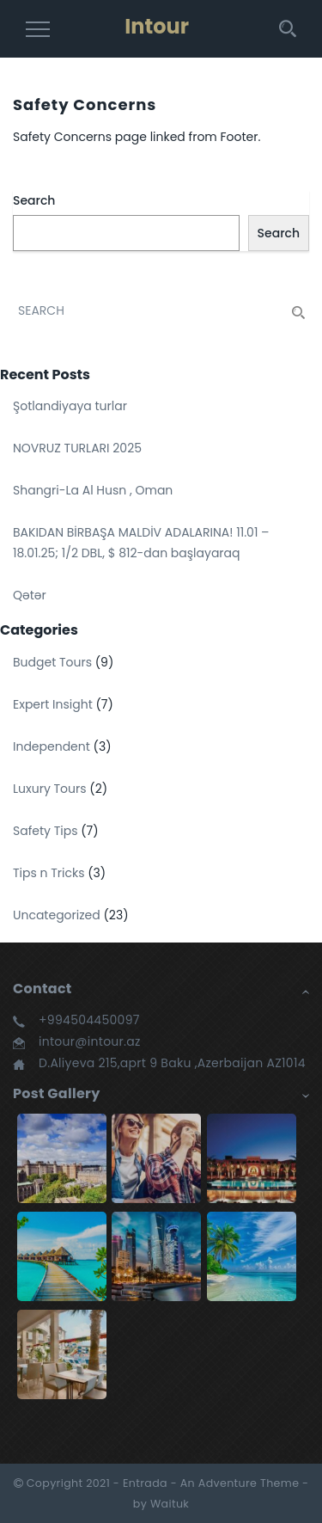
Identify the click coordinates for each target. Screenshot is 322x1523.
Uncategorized (56, 915)
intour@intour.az (90, 1041)
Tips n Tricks (48, 872)
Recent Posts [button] (45, 374)
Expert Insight (53, 704)
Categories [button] (39, 630)
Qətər (29, 595)
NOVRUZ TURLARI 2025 (77, 448)
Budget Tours (52, 662)
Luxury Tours (50, 788)
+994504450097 (89, 1020)
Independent (51, 746)
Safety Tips (45, 830)
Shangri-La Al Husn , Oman (93, 490)
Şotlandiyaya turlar (70, 406)
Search (34, 200)
